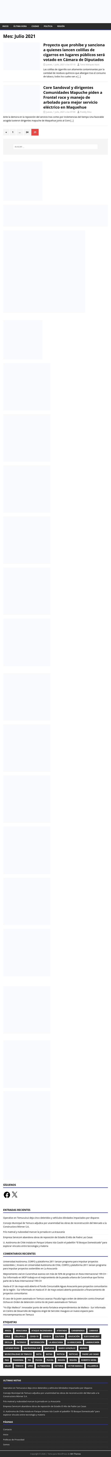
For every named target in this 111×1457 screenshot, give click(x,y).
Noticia (61, 1354)
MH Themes (75, 1454)
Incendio (21, 1342)
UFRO (30, 1366)
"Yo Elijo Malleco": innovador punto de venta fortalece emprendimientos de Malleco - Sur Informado (54, 1307)
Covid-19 (34, 1336)
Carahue (93, 1330)
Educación (74, 1336)
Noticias (73, 1354)
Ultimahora (43, 1366)
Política (48, 26)
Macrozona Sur (32, 1348)
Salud (8, 1366)
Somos (6, 1444)
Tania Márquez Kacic (90, 64)
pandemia (18, 1360)
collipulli (19, 1336)
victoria (58, 1366)
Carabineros (78, 1330)
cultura (59, 1336)
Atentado (62, 1330)
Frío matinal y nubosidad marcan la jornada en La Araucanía (34, 1231)
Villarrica (92, 1366)
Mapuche (49, 1348)
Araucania (21, 1330)
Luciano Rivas (12, 1348)
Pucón (50, 1360)
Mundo (84, 1348)
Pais (7, 1360)
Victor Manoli (75, 1366)
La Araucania (56, 1342)
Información (37, 1342)
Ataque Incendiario (41, 1330)
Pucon (38, 1360)
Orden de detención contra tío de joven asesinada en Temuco (45, 1302)
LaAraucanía (92, 1342)
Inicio (5, 26)
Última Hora (20, 26)
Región (61, 26)
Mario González (66, 1348)
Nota (39, 1354)
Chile (7, 1336)
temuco (19, 1366)
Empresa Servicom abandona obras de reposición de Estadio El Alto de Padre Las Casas (48, 1237)
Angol (8, 1330)
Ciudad (35, 26)
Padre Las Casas (90, 1354)
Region (61, 1360)
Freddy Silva (85, 111)
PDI (29, 1360)
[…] (79, 76)
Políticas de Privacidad (13, 1439)
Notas (49, 1354)
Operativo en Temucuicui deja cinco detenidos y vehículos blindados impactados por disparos (51, 1217)
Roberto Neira (88, 1360)
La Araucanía (74, 1342)
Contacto (7, 1429)
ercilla (8, 1342)
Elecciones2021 (92, 1336)
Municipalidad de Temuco (18, 1354)
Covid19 (47, 1336)
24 (27, 132)
